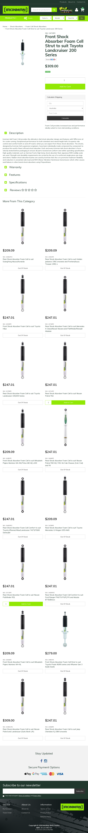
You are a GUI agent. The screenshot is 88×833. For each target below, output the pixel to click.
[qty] (65, 103)
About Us (71, 2)
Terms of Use (45, 809)
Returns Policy (45, 817)
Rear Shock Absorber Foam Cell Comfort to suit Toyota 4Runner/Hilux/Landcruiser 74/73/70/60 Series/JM (22, 530)
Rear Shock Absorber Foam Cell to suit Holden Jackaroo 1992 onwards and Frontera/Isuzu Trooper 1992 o (63, 261)
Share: (51, 59)
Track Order (7, 813)
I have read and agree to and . (22, 796)
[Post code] (65, 113)
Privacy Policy (37, 795)
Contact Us (81, 2)
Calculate (65, 118)
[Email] (38, 791)
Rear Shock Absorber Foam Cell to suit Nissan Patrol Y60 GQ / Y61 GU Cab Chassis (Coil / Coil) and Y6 (64, 463)
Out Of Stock (23, 268)
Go (82, 18)
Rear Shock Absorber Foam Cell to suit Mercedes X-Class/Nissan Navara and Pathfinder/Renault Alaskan (64, 328)
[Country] (65, 108)
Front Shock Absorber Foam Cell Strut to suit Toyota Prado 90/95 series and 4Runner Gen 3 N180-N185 (63, 664)
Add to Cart (65, 86)
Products (63, 2)
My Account (7, 809)
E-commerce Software (41, 829)
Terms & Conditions (24, 795)
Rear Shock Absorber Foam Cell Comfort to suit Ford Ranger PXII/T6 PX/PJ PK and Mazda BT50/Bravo (64, 597)
